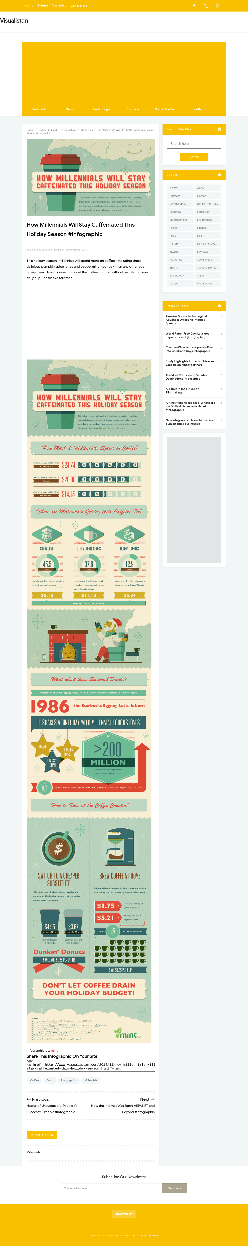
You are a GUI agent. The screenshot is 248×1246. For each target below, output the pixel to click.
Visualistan (127, 1235)
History (174, 243)
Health (196, 109)
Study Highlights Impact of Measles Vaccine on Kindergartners (190, 363)
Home (29, 6)
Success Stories (206, 267)
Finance (202, 228)
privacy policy (124, 1214)
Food (50, 1080)
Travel (200, 275)
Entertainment (178, 220)
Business (133, 109)
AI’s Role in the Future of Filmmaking (182, 390)
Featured (38, 109)
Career (201, 196)
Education (203, 212)
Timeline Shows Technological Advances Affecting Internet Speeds (186, 319)
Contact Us (79, 6)
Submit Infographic (51, 6)
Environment (205, 220)
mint (54, 1051)
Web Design (204, 283)
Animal (174, 188)
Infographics (69, 1080)
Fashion (174, 228)
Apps (200, 188)
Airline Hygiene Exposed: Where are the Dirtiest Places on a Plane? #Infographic (190, 406)
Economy (175, 212)
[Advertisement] (124, 71)
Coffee (34, 1080)
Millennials (91, 1080)
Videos (174, 283)
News (70, 109)
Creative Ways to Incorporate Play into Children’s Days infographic (189, 349)
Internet (174, 251)
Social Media (164, 109)
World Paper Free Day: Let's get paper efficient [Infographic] (187, 335)
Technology (101, 109)
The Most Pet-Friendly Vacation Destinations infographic (187, 376)
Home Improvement (209, 243)
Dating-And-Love (208, 204)
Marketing (176, 259)
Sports (174, 267)
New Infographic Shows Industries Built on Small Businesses (189, 422)
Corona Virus (178, 204)
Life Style (202, 251)
